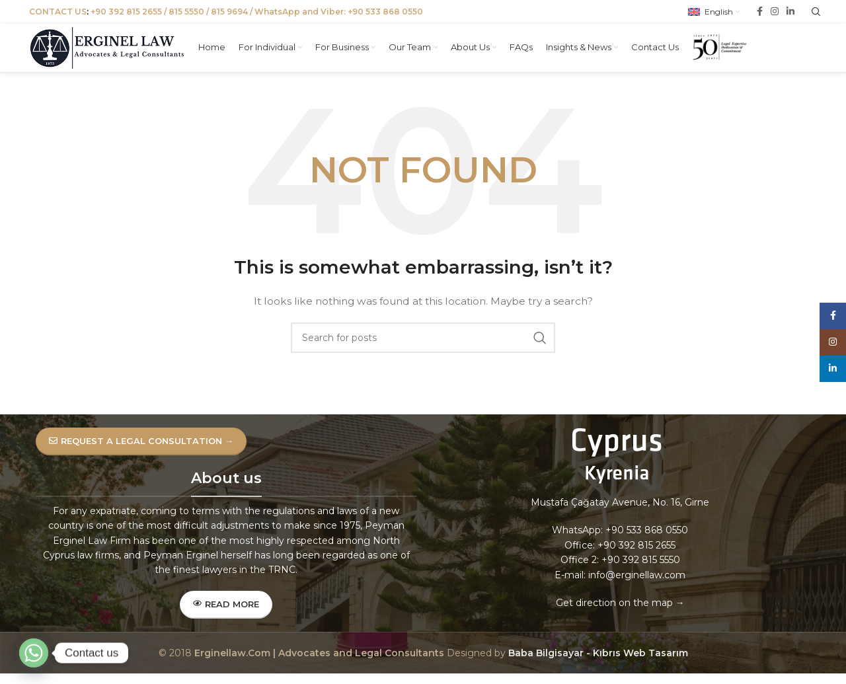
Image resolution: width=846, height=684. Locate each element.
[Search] (423, 351)
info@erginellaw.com (636, 588)
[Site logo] (111, 50)
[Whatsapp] (33, 652)
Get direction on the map (614, 616)
